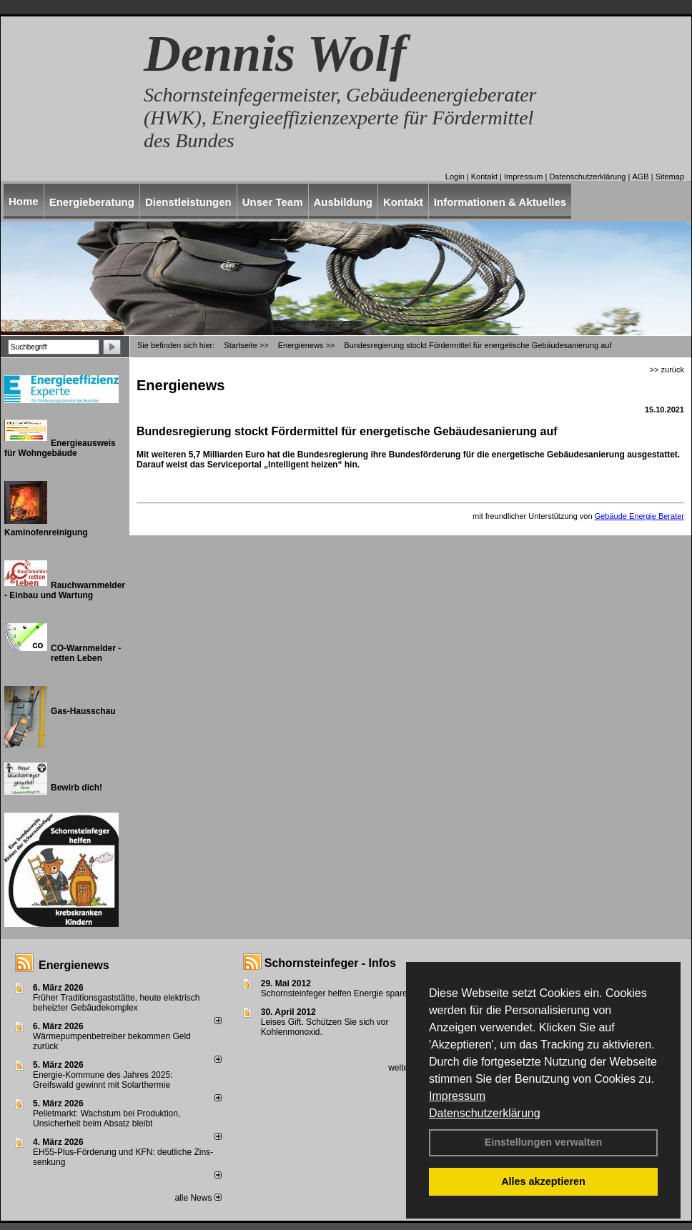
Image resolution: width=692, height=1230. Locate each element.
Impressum (457, 1096)
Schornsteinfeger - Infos (330, 963)
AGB (640, 176)
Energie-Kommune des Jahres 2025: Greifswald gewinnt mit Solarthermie (102, 1080)
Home (24, 201)
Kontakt (484, 176)
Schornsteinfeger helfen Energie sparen (336, 993)
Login (455, 176)
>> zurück (667, 369)
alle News (197, 1198)
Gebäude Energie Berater (639, 516)
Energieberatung (91, 202)
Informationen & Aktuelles (500, 202)
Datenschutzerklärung (484, 1113)
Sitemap (670, 176)
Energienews (74, 965)
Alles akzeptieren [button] (543, 1181)
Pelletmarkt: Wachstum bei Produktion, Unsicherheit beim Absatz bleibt (106, 1119)
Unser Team (272, 202)
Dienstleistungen (188, 202)
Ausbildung (343, 202)
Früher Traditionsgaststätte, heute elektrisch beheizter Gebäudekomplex (116, 1003)
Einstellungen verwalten (544, 1142)
